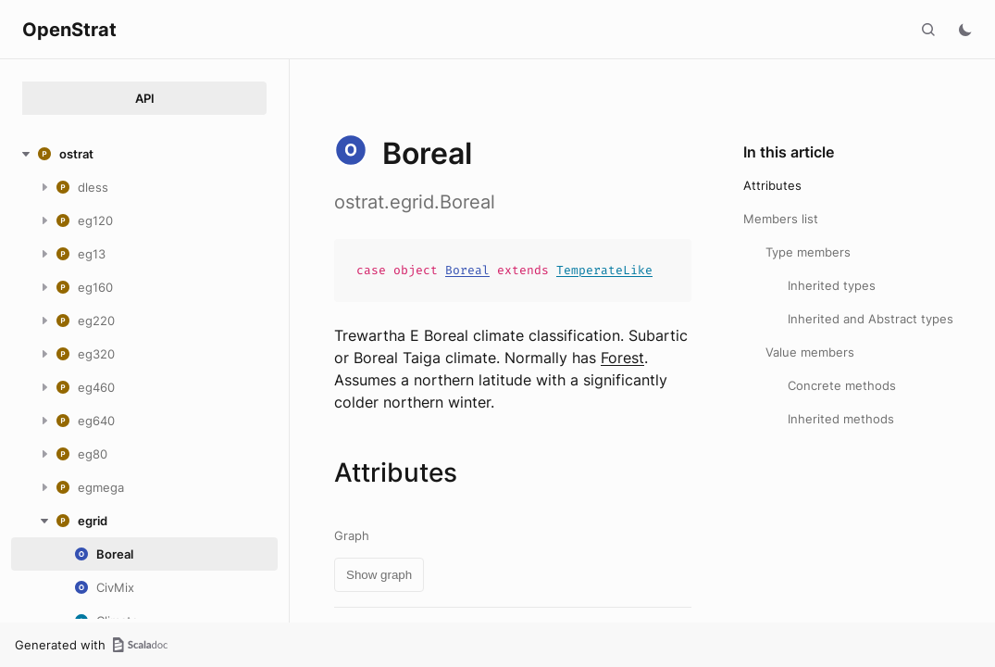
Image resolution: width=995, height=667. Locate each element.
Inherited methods (841, 418)
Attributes (772, 185)
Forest (622, 357)
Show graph (379, 575)
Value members (809, 352)
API (145, 98)
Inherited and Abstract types (870, 318)
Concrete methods (842, 385)
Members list (780, 218)
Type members (808, 252)
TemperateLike (604, 270)
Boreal (467, 270)
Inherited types (832, 285)
